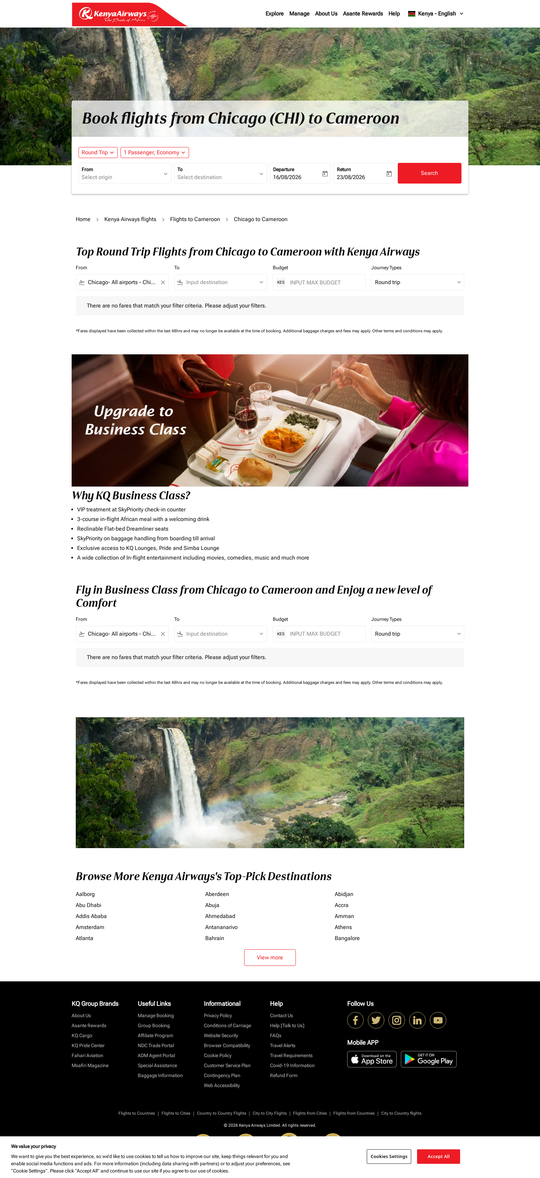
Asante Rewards (363, 13)
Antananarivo (221, 927)
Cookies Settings (389, 1156)
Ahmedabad (220, 916)
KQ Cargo (82, 1035)
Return (344, 169)
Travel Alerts (282, 1045)
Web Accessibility (222, 1085)
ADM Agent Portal (156, 1055)
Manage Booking (156, 1015)
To (180, 169)
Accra (342, 905)
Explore (275, 13)
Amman (344, 916)
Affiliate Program (155, 1035)
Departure (283, 169)
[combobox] (122, 177)
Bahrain (214, 938)
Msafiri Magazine (90, 1065)
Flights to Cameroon (195, 219)
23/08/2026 (351, 177)
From (87, 169)
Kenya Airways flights (130, 219)
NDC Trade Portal (156, 1045)
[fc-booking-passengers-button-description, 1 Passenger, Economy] (151, 152)
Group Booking (154, 1025)
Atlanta (84, 938)
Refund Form (284, 1075)
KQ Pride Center (88, 1045)
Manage (299, 13)
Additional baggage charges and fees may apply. (327, 331)
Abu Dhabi (88, 905)
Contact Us (281, 1015)
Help (394, 13)
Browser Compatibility (227, 1045)
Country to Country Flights (221, 1113)
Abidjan (344, 894)
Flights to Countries (136, 1113)
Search (429, 173)
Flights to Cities (176, 1113)
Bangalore (347, 938)
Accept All (439, 1156)
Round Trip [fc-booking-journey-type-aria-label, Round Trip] (95, 152)
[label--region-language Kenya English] (436, 13)
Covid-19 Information (292, 1065)
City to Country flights (401, 1113)
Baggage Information (160, 1075)
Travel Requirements (291, 1055)
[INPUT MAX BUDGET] (324, 282)
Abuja (212, 905)
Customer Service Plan (227, 1065)
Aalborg (85, 894)
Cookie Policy (217, 1055)
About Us (326, 13)
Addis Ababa (91, 916)
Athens (343, 927)
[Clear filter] (162, 282)
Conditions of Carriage (227, 1025)
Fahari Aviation (87, 1055)
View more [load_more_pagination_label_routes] (270, 957)
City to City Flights (270, 1113)
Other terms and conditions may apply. (407, 331)
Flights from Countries (354, 1113)
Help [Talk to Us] (287, 1025)
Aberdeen (217, 894)
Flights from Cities (310, 1113)
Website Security (221, 1035)
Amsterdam (90, 927)
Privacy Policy (218, 1015)
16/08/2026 (287, 177)
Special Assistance (157, 1065)
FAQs (275, 1035)
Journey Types (386, 267)
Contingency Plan (222, 1075)
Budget (280, 267)
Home (83, 219)
